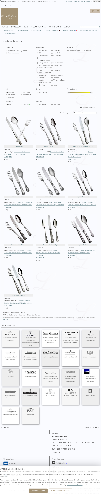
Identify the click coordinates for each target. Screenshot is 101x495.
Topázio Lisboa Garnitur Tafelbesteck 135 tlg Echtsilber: (82, 252)
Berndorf (56, 53)
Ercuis (41, 58)
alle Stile (11, 92)
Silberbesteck (8, 30)
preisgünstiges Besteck (89, 30)
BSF (40, 53)
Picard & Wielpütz (45, 68)
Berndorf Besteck (30, 373)
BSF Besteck (30, 411)
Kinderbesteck (23, 30)
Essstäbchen (37, 30)
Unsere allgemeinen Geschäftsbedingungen (73, 443)
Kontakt (56, 433)
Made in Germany (52, 30)
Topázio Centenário (18, 280)
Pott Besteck (10, 373)
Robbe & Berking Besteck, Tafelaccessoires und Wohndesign (50, 337)
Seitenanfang (92, 428)
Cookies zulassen (38, 491)
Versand (5, 319)
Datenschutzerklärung (63, 449)
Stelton (41, 78)
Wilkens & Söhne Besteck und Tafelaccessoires (30, 355)
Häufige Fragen (59, 436)
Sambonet (42, 75)
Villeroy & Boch (59, 80)
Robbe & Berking (45, 73)
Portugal (26, 104)
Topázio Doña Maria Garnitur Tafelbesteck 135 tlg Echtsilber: (18, 252)
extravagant (27, 92)
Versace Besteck (50, 392)
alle (10, 104)
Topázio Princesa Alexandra (82, 131)
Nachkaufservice (10, 33)
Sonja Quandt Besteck (70, 354)
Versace (41, 80)
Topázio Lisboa (82, 230)
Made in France (69, 30)
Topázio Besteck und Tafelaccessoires (10, 355)
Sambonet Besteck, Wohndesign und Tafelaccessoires (70, 375)
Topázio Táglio (18, 131)
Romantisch (27, 95)
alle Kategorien (13, 50)
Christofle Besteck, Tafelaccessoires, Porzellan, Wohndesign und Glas (70, 337)
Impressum (57, 452)
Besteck (25, 50)
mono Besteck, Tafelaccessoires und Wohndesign (90, 375)
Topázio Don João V (18, 182)
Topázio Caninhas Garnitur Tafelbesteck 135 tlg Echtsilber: (82, 205)
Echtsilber (87, 50)
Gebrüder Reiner (45, 60)
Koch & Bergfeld (44, 65)
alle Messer (43, 104)
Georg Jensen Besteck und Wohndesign (10, 336)
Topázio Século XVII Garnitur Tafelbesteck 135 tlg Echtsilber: (50, 154)
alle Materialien (74, 50)
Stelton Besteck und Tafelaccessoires (10, 394)
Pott (40, 70)
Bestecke (9, 6)
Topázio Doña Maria (18, 230)
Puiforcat (56, 70)
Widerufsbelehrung (61, 446)
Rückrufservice (86, 1)
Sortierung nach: (66, 113)
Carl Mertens (43, 55)
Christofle (56, 55)
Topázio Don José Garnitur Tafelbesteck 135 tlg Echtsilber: (50, 205)
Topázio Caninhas (82, 182)
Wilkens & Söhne (45, 82)
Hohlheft (56, 104)
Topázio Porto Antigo (50, 230)
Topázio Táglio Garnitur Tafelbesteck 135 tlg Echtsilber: (18, 154)
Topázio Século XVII (50, 131)
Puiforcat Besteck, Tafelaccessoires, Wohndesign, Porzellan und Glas (30, 338)
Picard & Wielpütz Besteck (30, 392)
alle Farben (43, 92)
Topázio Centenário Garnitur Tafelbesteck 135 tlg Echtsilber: (18, 303)
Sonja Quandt (58, 75)
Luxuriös (11, 97)
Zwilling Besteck (90, 392)
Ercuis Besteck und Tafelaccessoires (90, 336)
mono (55, 85)
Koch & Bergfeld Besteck (50, 354)
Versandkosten (59, 440)
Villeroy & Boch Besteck (10, 411)
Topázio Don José (50, 182)
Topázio (56, 78)
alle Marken (43, 50)
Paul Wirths (57, 65)
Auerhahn (56, 50)
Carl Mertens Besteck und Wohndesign (70, 394)
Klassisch (11, 95)
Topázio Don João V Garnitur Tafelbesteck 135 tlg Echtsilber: (18, 205)
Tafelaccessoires (14, 53)
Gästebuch (68, 1)
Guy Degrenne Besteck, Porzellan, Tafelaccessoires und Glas (50, 375)
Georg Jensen (43, 63)
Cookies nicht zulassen (60, 491)
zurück (6, 428)
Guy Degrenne (58, 63)
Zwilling (42, 85)
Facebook (60, 463)
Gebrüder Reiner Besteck (90, 354)
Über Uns (77, 1)
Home (3, 6)
